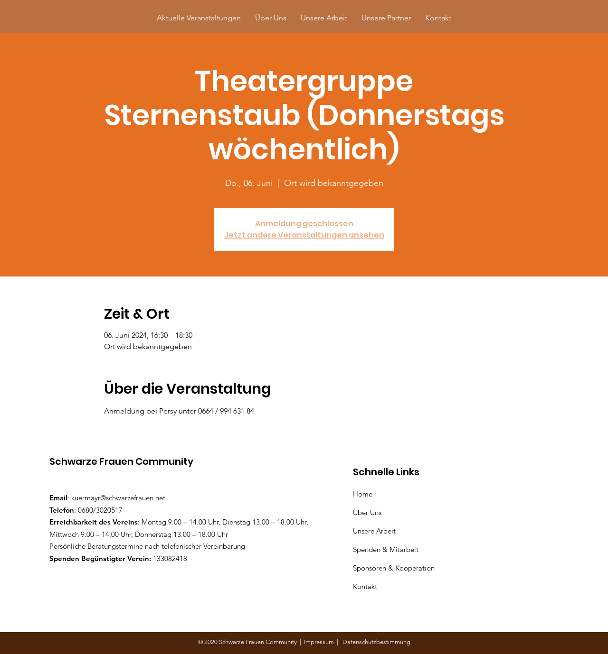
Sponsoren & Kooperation (395, 567)
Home (364, 493)
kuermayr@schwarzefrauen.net (118, 497)
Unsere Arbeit (375, 530)
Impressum (320, 641)
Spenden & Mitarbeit (385, 549)
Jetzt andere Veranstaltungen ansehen (304, 235)
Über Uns (368, 512)
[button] (386, 17)
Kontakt (365, 586)
